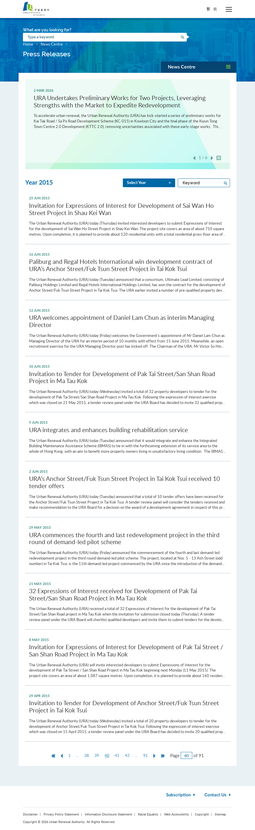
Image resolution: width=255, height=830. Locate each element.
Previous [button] (194, 158)
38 (86, 755)
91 (145, 755)
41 (117, 755)
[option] (127, 108)
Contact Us (218, 795)
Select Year (149, 183)
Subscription (181, 795)
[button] (198, 67)
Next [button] (212, 158)
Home (28, 44)
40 (108, 755)
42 (127, 755)
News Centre (52, 44)
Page (174, 755)
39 (96, 755)
